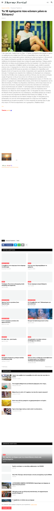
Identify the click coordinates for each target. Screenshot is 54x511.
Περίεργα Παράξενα (16, 8)
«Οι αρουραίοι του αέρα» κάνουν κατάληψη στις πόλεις (37, 339)
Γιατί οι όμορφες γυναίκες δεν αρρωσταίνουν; (10, 321)
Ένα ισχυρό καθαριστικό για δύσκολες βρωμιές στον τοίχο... (29, 383)
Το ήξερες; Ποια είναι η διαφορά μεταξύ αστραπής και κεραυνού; (13, 284)
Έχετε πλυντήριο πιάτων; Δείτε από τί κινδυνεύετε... (27, 409)
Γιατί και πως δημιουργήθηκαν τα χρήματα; (37, 266)
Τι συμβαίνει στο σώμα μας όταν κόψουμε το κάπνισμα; (13, 266)
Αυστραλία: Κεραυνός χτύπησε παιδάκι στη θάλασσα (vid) (13, 358)
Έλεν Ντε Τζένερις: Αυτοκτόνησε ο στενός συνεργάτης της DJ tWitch (32, 474)
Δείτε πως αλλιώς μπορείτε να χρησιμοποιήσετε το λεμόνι (29, 400)
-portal (7, 110)
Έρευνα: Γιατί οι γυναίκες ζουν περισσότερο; (10, 303)
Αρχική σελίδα (5, 8)
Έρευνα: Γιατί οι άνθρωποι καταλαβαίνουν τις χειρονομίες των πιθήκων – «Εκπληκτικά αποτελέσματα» (40, 359)
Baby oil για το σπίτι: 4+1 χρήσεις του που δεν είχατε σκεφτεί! (30, 392)
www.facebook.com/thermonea (27, 186)
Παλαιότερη (48, 366)
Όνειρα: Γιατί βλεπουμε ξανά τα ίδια (38, 320)
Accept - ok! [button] (6, 508)
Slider (18, 240)
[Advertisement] (30, 136)
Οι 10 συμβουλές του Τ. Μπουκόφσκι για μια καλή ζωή (39, 303)
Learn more (34, 504)
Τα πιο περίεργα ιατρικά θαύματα (37, 284)
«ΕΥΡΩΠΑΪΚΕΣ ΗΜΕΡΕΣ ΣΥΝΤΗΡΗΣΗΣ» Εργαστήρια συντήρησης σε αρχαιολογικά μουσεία (31, 483)
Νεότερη (5, 366)
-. (7, 165)
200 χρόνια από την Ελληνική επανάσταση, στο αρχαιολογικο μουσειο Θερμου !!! (30, 492)
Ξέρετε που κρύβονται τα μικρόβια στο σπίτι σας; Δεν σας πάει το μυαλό (31, 375)
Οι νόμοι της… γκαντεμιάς (9, 339)
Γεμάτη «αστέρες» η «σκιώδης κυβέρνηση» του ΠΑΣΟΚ (28, 466)
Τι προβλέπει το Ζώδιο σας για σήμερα (23, 500)
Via (2, 106)
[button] (2, 2)
